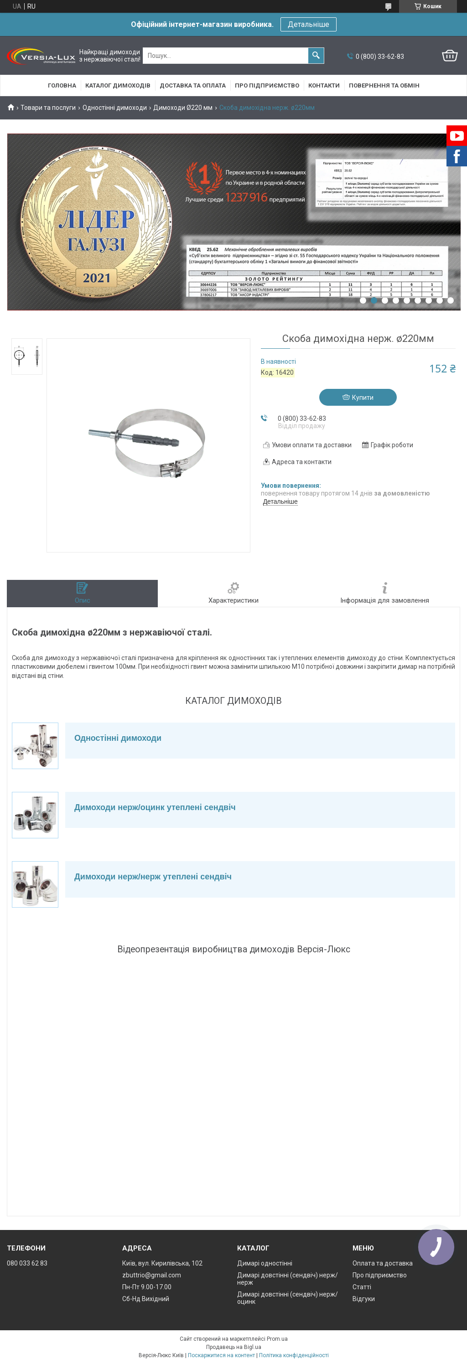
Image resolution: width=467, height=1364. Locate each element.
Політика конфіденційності (294, 1355)
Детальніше (308, 24)
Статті (362, 1287)
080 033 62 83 (27, 1263)
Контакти (324, 85)
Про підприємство (267, 85)
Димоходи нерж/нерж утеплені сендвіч (153, 876)
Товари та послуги (48, 107)
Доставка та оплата (193, 85)
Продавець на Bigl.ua (233, 1347)
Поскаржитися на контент (221, 1355)
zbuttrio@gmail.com (151, 1275)
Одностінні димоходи (115, 107)
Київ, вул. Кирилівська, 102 (162, 1263)
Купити (363, 397)
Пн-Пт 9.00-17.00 (146, 1287)
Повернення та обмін (384, 85)
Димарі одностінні (264, 1263)
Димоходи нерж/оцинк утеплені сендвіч (155, 807)
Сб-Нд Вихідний (145, 1298)
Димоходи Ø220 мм (183, 107)
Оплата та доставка (383, 1263)
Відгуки (364, 1298)
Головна (62, 85)
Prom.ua (277, 1339)
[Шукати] (316, 55)
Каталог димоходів (117, 85)
